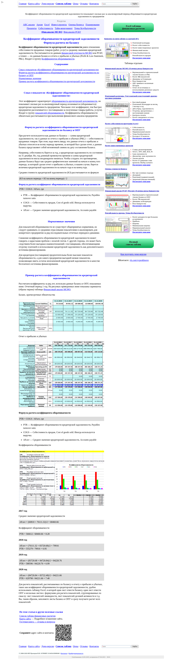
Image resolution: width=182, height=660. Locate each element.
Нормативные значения (30, 78)
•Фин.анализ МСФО (51, 32)
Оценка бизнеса (76, 24)
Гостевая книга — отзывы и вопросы (37, 622)
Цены (75, 3)
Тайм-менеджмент (64, 28)
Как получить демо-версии (133, 254)
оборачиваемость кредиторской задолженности (74, 101)
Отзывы (84, 3)
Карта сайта (34, 3)
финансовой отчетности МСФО (76, 53)
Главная (23, 3)
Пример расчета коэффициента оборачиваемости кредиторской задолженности (57, 81)
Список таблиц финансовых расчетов (37, 616)
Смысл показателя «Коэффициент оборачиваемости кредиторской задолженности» (59, 69)
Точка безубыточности (85, 28)
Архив (40, 24)
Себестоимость (45, 28)
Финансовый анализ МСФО (57, 289)
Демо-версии (47, 3)
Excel (46, 24)
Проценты (32, 28)
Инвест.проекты (59, 24)
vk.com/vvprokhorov (139, 260)
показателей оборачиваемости (49, 113)
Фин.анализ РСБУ (72, 32)
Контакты (94, 3)
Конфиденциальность (76, 653)
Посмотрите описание (142, 58)
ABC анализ (29, 24)
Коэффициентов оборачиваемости (58, 59)
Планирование (93, 24)
